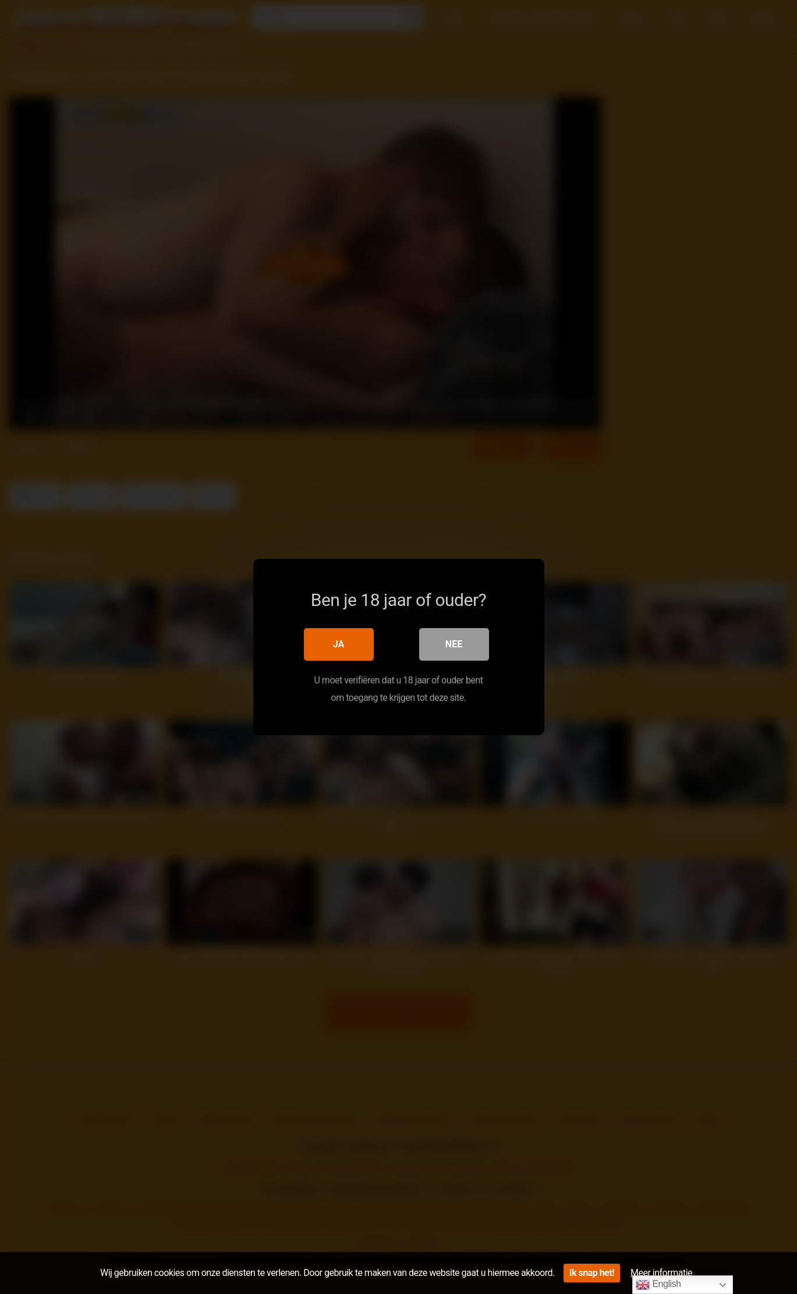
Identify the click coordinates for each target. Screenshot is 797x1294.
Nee (453, 644)
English (658, 1285)
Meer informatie (661, 1272)
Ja (339, 644)
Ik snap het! (591, 1272)
